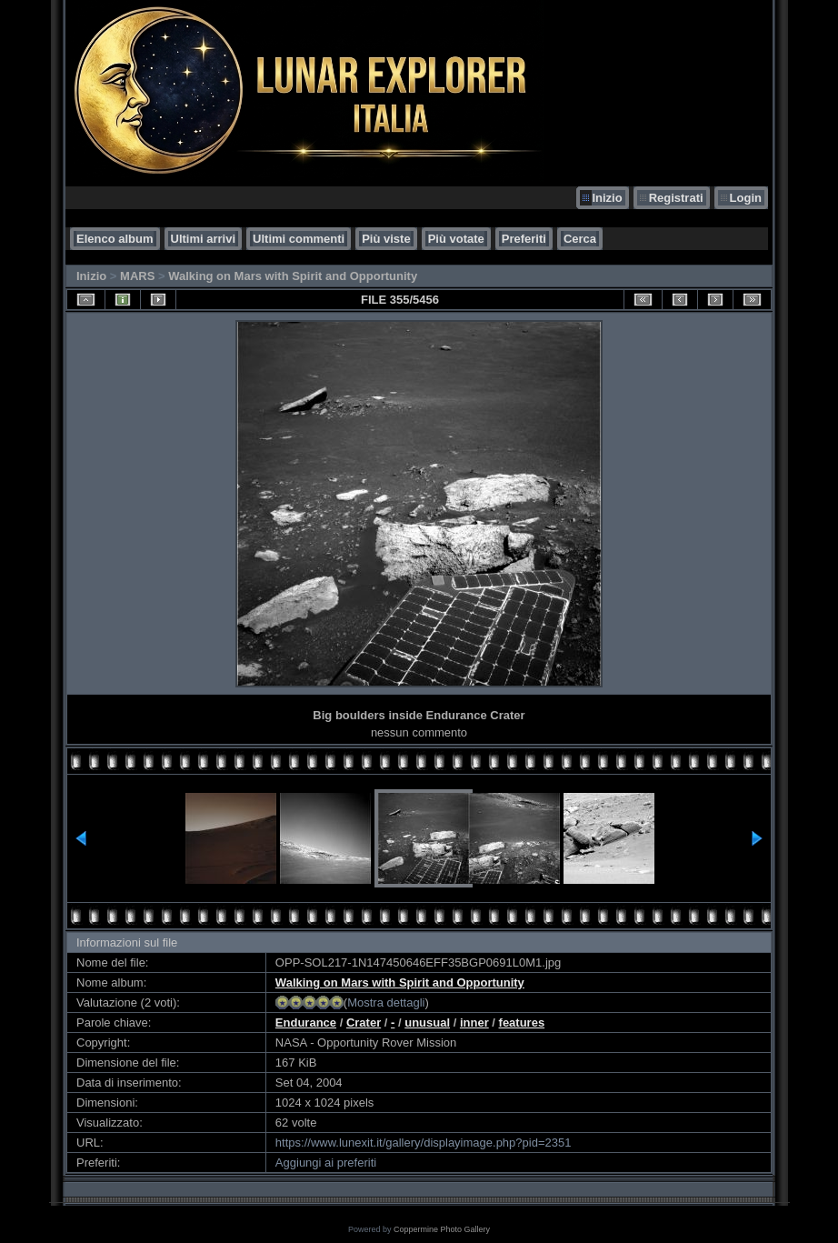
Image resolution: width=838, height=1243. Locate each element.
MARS (137, 276)
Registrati (676, 198)
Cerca (580, 239)
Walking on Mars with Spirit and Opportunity (292, 276)
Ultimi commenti (298, 239)
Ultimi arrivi (203, 239)
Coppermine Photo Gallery (442, 1229)
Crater (363, 1022)
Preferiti (524, 239)
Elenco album (115, 239)
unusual (427, 1022)
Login (746, 198)
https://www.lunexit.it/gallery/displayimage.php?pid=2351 (423, 1142)
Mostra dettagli (385, 1002)
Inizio (607, 198)
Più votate (456, 239)
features (522, 1022)
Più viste (386, 239)
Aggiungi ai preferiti (325, 1162)
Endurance (305, 1022)
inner (474, 1022)
